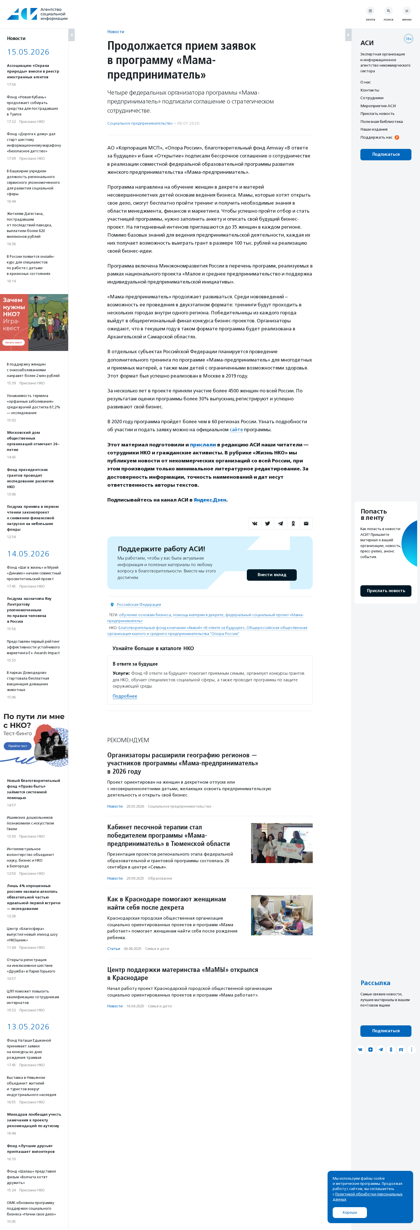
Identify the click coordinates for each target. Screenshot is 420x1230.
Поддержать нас (376, 137)
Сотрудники (371, 97)
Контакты (369, 90)
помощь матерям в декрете (198, 614)
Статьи (113, 948)
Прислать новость (377, 113)
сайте (236, 429)
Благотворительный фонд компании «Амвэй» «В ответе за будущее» (181, 627)
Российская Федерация (139, 604)
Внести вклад (271, 574)
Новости (115, 31)
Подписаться (386, 154)
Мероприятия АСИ (378, 105)
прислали (203, 444)
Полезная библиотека (381, 121)
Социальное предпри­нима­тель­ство (140, 123)
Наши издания (373, 129)
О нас (365, 82)
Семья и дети (157, 948)
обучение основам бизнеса (145, 614)
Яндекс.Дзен (210, 499)
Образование (160, 878)
